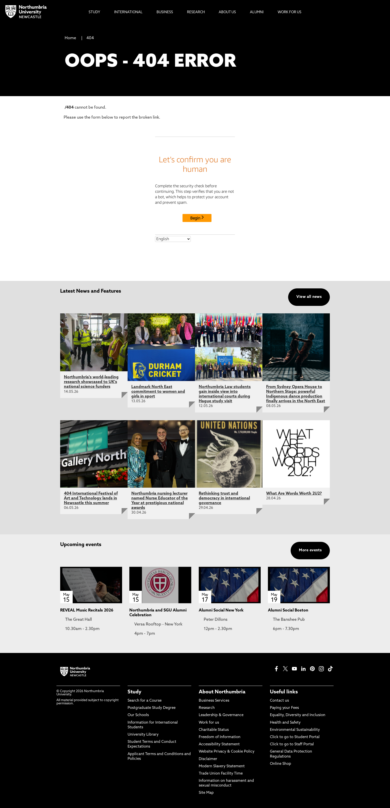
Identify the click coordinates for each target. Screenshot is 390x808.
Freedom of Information (219, 737)
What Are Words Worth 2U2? (294, 494)
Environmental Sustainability (295, 730)
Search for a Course (145, 701)
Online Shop (280, 764)
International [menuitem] (128, 12)
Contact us (279, 701)
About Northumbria (222, 692)
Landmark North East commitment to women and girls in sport (158, 392)
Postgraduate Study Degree (152, 708)
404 (90, 38)
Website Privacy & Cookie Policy (226, 752)
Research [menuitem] (196, 12)
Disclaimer (208, 759)
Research (207, 708)
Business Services (214, 701)
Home (70, 38)
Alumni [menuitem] (257, 12)
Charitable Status (214, 730)
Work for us (209, 723)
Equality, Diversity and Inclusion (297, 715)
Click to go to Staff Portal (292, 744)
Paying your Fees (284, 708)
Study (134, 692)
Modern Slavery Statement (222, 766)
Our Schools (138, 715)
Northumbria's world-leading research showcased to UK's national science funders (91, 382)
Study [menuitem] (94, 12)
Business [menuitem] (165, 12)
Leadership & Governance (221, 715)
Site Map (206, 793)
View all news (309, 297)
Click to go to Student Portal (295, 737)
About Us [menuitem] (227, 12)
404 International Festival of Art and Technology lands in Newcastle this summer (91, 498)
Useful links (284, 692)
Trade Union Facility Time (221, 774)
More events (310, 550)
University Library (143, 735)
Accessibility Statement (219, 744)
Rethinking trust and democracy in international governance (224, 498)
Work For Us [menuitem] (289, 12)
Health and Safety (285, 723)
